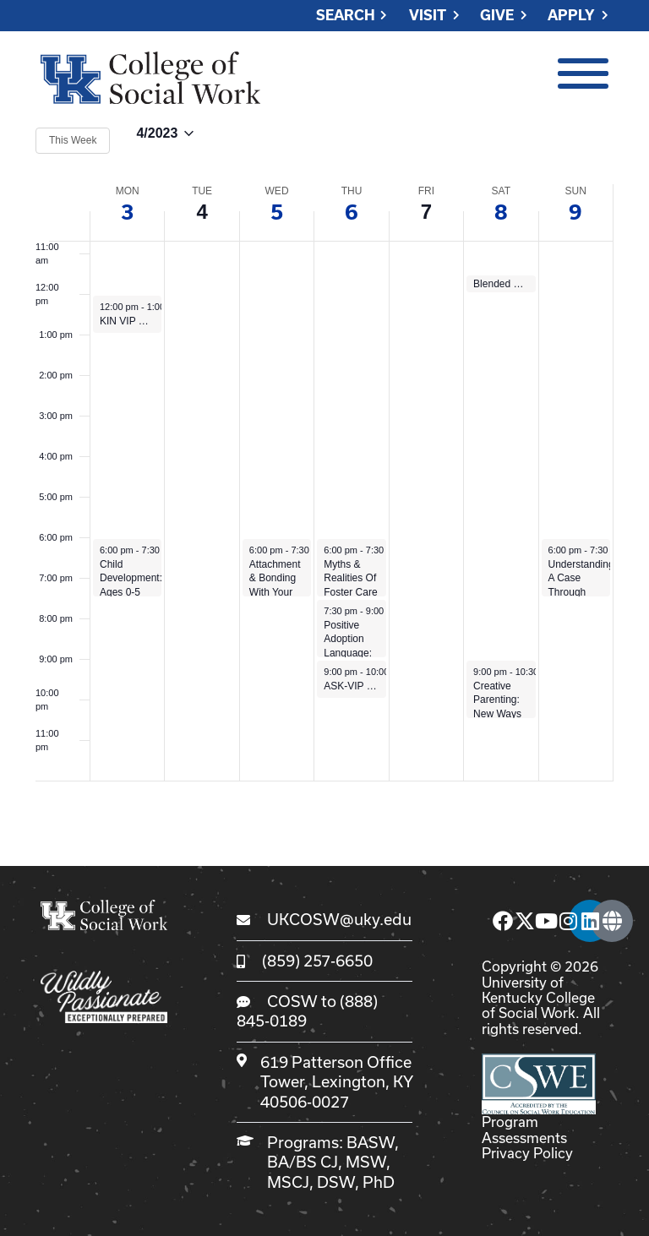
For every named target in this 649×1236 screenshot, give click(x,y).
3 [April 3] (127, 212)
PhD (379, 1182)
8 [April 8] (501, 212)
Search (345, 15)
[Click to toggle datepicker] (165, 140)
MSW (366, 1161)
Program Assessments (524, 1129)
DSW (336, 1182)
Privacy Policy (527, 1153)
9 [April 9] (575, 212)
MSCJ (288, 1182)
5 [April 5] (277, 212)
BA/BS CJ (302, 1161)
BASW (370, 1142)
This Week (72, 140)
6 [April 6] (351, 212)
